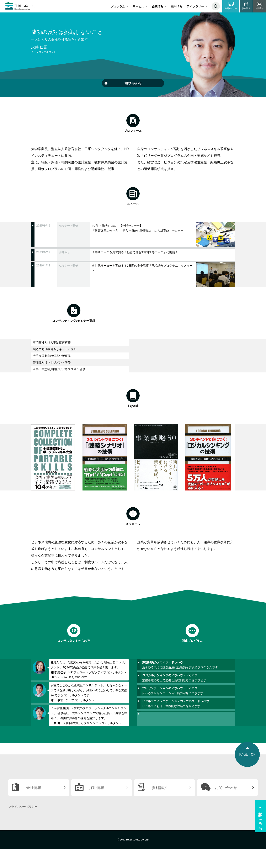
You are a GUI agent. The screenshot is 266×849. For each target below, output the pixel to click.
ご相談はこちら (260, 816)
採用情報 (176, 6)
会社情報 (33, 787)
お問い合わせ (133, 83)
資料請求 (159, 787)
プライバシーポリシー (22, 806)
